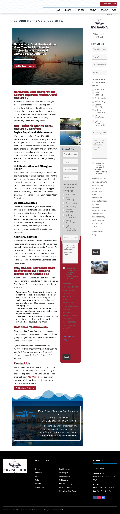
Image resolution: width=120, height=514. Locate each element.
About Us (68, 10)
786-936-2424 (110, 3)
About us (38, 473)
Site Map (61, 510)
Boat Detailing (70, 199)
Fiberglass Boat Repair (71, 222)
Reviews (93, 10)
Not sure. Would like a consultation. (71, 228)
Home (57, 10)
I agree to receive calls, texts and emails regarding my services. (72, 273)
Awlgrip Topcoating (71, 216)
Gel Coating (71, 207)
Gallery (104, 10)
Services (80, 10)
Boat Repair (71, 195)
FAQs (114, 10)
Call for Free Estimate (26, 66)
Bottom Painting (69, 211)
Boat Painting (72, 203)
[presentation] (78, 348)
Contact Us (110, 15)
